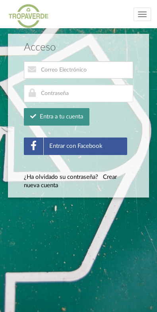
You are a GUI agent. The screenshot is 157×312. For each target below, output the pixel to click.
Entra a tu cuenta (56, 116)
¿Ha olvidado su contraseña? (61, 177)
